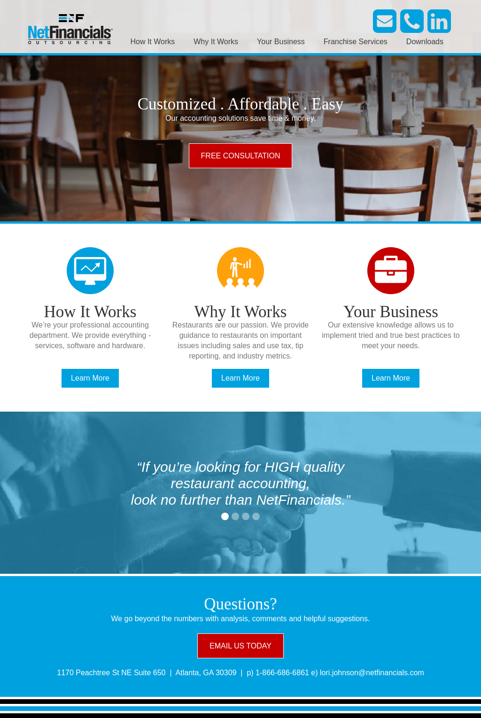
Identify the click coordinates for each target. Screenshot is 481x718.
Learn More (90, 378)
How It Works (152, 42)
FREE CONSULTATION (240, 156)
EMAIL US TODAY (240, 646)
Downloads (424, 42)
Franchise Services (356, 42)
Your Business (281, 42)
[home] (70, 28)
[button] (225, 516)
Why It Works (216, 42)
